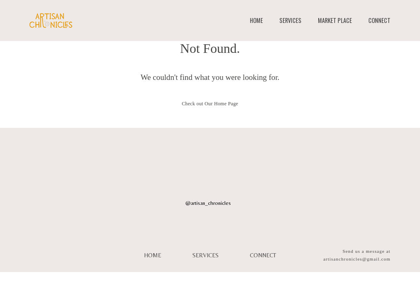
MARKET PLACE (335, 20)
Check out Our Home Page (210, 104)
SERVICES (290, 20)
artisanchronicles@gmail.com (356, 258)
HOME (256, 20)
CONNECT (379, 20)
